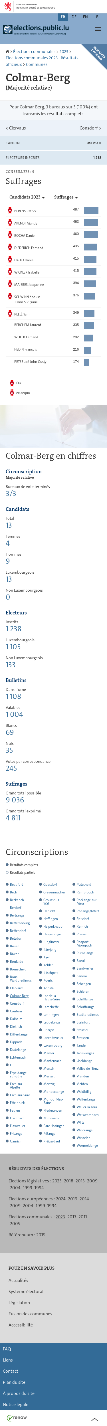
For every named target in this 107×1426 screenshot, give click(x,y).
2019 (72, 1199)
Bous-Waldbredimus (21, 979)
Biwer (14, 954)
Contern (16, 1011)
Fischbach (17, 1118)
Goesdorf (50, 884)
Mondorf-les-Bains (53, 1101)
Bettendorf (18, 931)
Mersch (48, 1068)
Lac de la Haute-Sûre (51, 998)
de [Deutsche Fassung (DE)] (74, 16)
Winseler (83, 1138)
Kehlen (48, 965)
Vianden (83, 1076)
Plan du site (14, 1382)
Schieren (83, 991)
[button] (98, 29)
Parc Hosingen (53, 1126)
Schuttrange (85, 1007)
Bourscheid (18, 969)
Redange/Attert (88, 911)
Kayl (46, 957)
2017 (71, 1217)
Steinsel (82, 1030)
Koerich (48, 980)
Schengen (84, 984)
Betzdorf (16, 938)
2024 (61, 1199)
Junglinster (51, 942)
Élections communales (34, 51)
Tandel (81, 1045)
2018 (68, 1181)
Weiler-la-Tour (87, 1107)
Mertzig (48, 1084)
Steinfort (83, 1022)
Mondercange (53, 1091)
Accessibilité (21, 1325)
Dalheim (16, 1019)
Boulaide (16, 961)
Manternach (52, 1061)
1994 (39, 1188)
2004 (15, 1188)
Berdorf (15, 907)
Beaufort (16, 884)
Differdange (18, 1034)
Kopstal (48, 988)
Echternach (18, 1057)
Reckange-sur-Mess (87, 902)
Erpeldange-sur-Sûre (19, 1075)
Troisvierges (85, 1053)
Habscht (49, 911)
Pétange (49, 1133)
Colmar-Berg (19, 996)
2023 (63, 51)
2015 (40, 1235)
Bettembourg (20, 923)
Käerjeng (49, 949)
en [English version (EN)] (85, 16)
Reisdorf (83, 919)
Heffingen (50, 919)
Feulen (15, 1110)
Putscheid (84, 884)
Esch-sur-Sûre (20, 1095)
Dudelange (18, 1049)
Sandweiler (85, 968)
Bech (13, 892)
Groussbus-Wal (51, 902)
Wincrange (84, 1130)
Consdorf (90, 128)
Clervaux (16, 128)
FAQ (7, 1349)
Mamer (48, 1053)
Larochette (51, 1007)
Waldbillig (84, 1091)
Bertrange (17, 915)
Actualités (18, 1280)
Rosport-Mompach (84, 944)
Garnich (15, 1141)
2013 (80, 1181)
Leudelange (51, 1022)
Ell (11, 1065)
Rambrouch (85, 892)
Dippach (16, 1042)
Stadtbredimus (88, 1014)
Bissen (14, 946)
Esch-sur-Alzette (16, 1086)
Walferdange (86, 1099)
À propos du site (19, 1393)
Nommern (51, 1118)
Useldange (84, 1061)
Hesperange (52, 934)
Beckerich (17, 900)
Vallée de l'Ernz (87, 1068)
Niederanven (52, 1110)
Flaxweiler (17, 1126)
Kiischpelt (50, 972)
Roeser (82, 934)
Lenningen (51, 1014)
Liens (8, 1360)
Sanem (82, 976)
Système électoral (26, 1291)
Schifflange (85, 999)
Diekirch (16, 1026)
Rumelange (85, 953)
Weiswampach (88, 1115)
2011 (82, 1217)
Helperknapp (52, 926)
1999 (27, 1188)
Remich (82, 926)
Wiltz (80, 1122)
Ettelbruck (17, 1103)
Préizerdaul (51, 1141)
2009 (92, 1181)
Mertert (48, 1076)
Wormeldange (87, 1145)
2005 (15, 1224)
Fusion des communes (30, 1314)
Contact (10, 1371)
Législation (19, 1303)
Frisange (16, 1133)
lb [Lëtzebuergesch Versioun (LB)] (96, 16)
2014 (84, 1199)
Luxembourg (52, 1045)
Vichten (82, 1084)
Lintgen (48, 1030)
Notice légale (15, 1404)
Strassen (83, 1037)
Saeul (81, 960)
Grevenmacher (54, 892)
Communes (36, 64)
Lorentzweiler (53, 1037)
